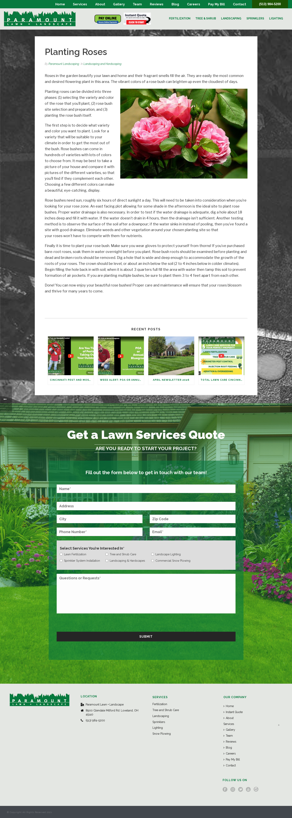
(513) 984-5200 (270, 4)
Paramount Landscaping (64, 63)
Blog (175, 4)
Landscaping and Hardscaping (102, 63)
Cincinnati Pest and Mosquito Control (72, 380)
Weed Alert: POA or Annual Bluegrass (122, 380)
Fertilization (179, 18)
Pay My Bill (216, 4)
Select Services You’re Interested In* (92, 548)
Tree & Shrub (205, 18)
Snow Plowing (161, 733)
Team (137, 4)
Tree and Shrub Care (165, 710)
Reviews (156, 4)
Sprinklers (255, 18)
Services (80, 4)
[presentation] (87, 622)
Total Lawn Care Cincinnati (222, 380)
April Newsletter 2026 (171, 380)
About (100, 4)
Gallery (119, 4)
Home (60, 4)
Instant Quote (233, 712)
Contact (239, 4)
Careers (193, 4)
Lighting (276, 18)
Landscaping (231, 18)
